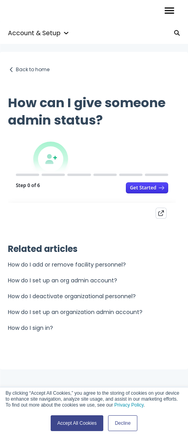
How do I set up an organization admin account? (75, 312)
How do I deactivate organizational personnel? (72, 296)
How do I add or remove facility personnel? (67, 265)
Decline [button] (123, 423)
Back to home (32, 69)
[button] (169, 11)
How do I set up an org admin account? (62, 280)
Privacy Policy (129, 405)
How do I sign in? (30, 328)
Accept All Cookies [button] (77, 423)
